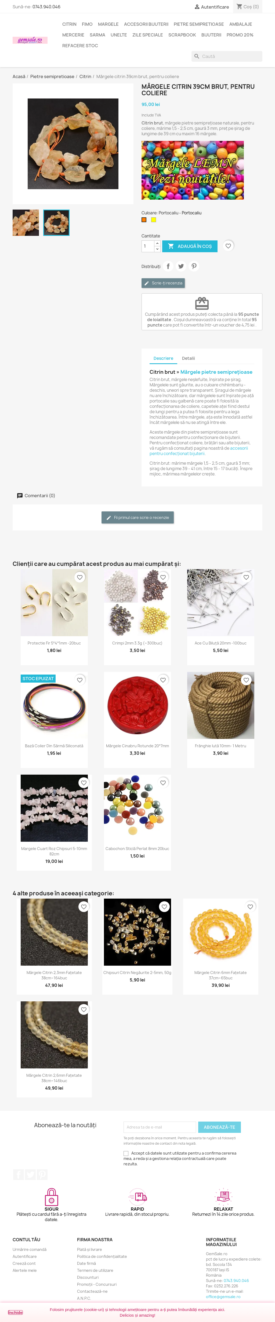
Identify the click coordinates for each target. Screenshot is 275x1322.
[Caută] (226, 56)
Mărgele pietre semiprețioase (216, 372)
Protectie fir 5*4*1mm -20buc (54, 643)
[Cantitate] (148, 246)
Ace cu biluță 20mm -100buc (221, 643)
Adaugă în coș (190, 246)
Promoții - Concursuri (97, 1284)
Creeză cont (24, 1263)
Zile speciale (147, 35)
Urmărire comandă (29, 1249)
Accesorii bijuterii (146, 24)
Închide (15, 1312)
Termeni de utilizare (95, 1270)
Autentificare (25, 1256)
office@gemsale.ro (223, 1296)
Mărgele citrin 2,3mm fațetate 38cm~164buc (54, 975)
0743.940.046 (46, 7)
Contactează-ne (92, 1291)
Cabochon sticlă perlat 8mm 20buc (137, 848)
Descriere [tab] (163, 358)
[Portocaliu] (145, 221)
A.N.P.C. (84, 1298)
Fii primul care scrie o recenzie (137, 518)
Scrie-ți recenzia (163, 283)
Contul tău (26, 1240)
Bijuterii (211, 35)
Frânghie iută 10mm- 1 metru (220, 745)
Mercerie (73, 35)
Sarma (97, 35)
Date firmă (86, 1263)
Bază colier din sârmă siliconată (54, 745)
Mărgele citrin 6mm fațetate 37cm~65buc (220, 975)
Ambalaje (240, 24)
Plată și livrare (89, 1249)
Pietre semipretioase (199, 24)
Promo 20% (240, 35)
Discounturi (88, 1277)
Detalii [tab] (188, 358)
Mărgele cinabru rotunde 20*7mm (137, 745)
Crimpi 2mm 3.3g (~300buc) (137, 643)
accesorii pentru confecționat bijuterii (199, 450)
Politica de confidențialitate (102, 1256)
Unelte (119, 35)
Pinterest (194, 266)
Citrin (69, 24)
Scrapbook (182, 35)
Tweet (181, 266)
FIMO (87, 24)
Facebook (18, 1174)
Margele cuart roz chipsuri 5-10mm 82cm (54, 851)
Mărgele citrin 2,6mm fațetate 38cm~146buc (54, 1078)
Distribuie (168, 266)
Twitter (30, 1174)
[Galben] (154, 221)
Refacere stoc (80, 46)
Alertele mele (25, 1270)
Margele (108, 24)
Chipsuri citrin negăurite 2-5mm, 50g (137, 972)
